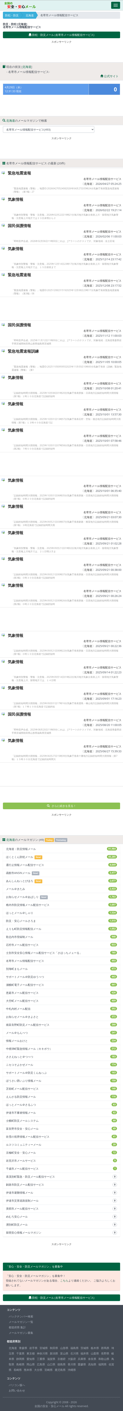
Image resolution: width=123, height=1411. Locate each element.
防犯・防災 (12, 15)
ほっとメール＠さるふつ (61, 1104)
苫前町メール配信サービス (61, 1089)
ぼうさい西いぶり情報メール (61, 1081)
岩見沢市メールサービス (61, 1160)
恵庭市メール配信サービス (61, 993)
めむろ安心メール (61, 1217)
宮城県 (44, 1348)
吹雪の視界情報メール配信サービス (61, 1136)
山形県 (64, 1348)
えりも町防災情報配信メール (61, 929)
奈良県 (92, 1359)
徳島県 (61, 1364)
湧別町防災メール (61, 1225)
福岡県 (102, 1364)
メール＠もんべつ (61, 1033)
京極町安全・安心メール (61, 1152)
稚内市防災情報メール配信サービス (61, 905)
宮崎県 (48, 1370)
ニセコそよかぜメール (61, 1065)
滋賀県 (51, 1359)
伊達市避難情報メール (61, 1193)
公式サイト (109, 76)
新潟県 (54, 1353)
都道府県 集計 (17, 1327)
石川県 (74, 1353)
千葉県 (20, 1353)
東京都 (31, 1353)
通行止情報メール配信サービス (61, 865)
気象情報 (15, 199)
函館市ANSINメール (61, 873)
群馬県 (105, 1348)
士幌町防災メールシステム (61, 1120)
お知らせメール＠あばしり (61, 897)
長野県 (105, 1353)
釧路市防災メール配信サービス (61, 1185)
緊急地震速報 (19, 173)
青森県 (23, 1348)
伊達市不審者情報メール (61, 1112)
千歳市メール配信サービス (61, 1168)
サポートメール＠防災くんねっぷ (61, 1073)
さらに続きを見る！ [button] (61, 806)
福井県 (85, 1353)
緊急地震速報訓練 (23, 351)
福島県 (74, 1348)
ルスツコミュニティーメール (61, 1144)
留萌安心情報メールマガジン (61, 1233)
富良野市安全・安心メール (61, 1128)
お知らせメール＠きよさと (61, 1017)
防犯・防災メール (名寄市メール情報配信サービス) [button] (61, 35)
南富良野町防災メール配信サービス (61, 1025)
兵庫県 (82, 1359)
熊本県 (28, 1370)
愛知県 (31, 1359)
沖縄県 (72, 1370)
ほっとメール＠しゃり (61, 913)
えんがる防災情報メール (61, 1097)
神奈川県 (42, 1353)
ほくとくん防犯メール (61, 857)
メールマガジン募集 (21, 1333)
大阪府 (72, 1359)
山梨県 (95, 1353)
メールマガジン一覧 (21, 1322)
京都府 (61, 1359)
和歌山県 (103, 1359)
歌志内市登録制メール (61, 937)
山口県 (51, 1364)
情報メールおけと (61, 1041)
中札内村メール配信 (61, 1009)
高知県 (92, 1364)
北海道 (30, 15)
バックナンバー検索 (21, 1316)
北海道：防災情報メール (61, 849)
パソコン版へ (17, 1385)
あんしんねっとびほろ (61, 881)
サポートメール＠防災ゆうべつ (61, 977)
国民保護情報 (19, 225)
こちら (64, 1280)
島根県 (20, 1364)
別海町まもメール (61, 969)
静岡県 (20, 1359)
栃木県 (95, 1348)
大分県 (38, 1370)
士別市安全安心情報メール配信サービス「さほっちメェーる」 (61, 953)
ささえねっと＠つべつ (61, 1057)
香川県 (72, 1364)
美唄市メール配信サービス (61, 1209)
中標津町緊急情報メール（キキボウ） (61, 1049)
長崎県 (18, 1370)
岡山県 (31, 1364)
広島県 (41, 1364)
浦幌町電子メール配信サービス (61, 985)
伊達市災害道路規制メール (61, 1201)
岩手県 (33, 1348)
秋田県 (54, 1348)
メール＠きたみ (61, 889)
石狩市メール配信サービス (61, 945)
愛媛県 (82, 1364)
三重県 (41, 1359)
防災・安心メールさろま (61, 921)
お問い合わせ (17, 1390)
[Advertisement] (61, 50)
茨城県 (85, 1348)
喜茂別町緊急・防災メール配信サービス (61, 1177)
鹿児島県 (60, 1370)
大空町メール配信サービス (61, 1001)
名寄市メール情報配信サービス (102, 179)
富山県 (64, 1353)
